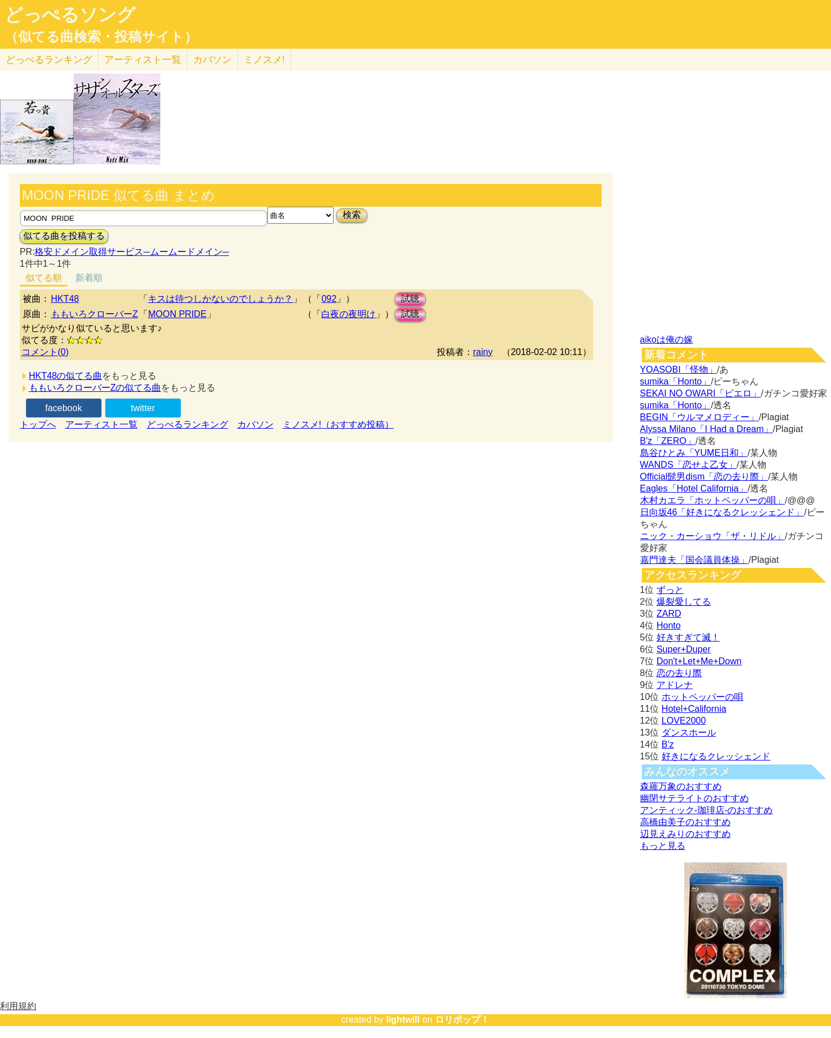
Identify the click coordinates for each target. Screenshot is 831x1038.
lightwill (403, 1019)
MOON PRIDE (177, 314)
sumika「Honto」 (675, 381)
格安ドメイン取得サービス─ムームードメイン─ (132, 252)
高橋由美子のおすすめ (685, 822)
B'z (668, 744)
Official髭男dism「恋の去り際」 (704, 476)
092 (328, 299)
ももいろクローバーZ (94, 314)
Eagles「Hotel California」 (694, 488)
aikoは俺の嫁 (666, 339)
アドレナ (675, 685)
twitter (143, 408)
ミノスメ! (264, 59)
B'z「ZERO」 (668, 441)
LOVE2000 (684, 720)
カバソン (212, 59)
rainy (483, 352)
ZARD (669, 613)
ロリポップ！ (462, 1019)
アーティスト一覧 (101, 424)
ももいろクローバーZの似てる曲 (95, 387)
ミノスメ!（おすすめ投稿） (338, 424)
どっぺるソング (70, 15)
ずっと (670, 590)
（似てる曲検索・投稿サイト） (101, 36)
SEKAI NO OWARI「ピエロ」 (700, 393)
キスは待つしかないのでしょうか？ (220, 299)
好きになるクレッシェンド (716, 756)
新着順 (89, 278)
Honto (669, 625)
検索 (352, 215)
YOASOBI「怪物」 (678, 369)
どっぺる (49, 59)
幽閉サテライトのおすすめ (694, 798)
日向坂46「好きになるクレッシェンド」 (722, 512)
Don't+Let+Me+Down (699, 661)
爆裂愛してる (684, 601)
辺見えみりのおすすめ (685, 834)
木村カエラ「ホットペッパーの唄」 (712, 500)
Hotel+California (694, 709)
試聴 (410, 299)
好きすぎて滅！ (688, 637)
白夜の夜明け (348, 314)
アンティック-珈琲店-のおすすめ (706, 810)
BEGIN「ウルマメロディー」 (699, 417)
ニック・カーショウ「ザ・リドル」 (712, 536)
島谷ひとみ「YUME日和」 (694, 453)
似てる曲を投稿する (64, 236)
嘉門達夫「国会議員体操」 (694, 560)
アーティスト (142, 59)
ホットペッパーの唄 (702, 697)
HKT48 (65, 299)
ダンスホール (689, 732)
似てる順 (43, 278)
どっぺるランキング (187, 424)
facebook (63, 408)
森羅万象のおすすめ (681, 786)
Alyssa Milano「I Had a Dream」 (706, 429)
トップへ (38, 424)
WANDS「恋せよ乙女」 (688, 464)
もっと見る (662, 846)
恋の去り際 (679, 673)
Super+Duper (684, 649)
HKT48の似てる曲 (66, 376)
